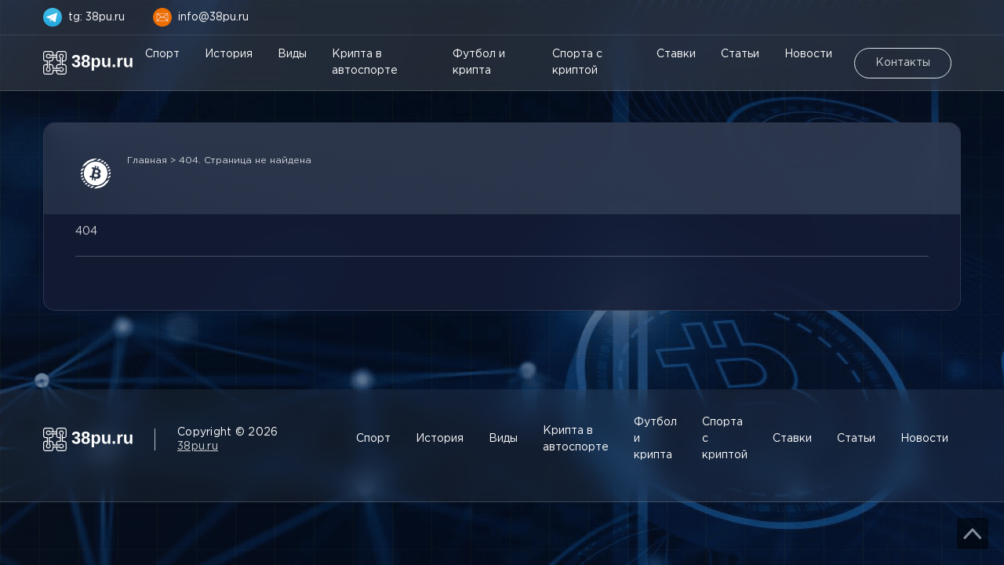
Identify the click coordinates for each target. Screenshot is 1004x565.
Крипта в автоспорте (365, 62)
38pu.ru (197, 446)
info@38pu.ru (213, 17)
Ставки (676, 54)
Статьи (740, 54)
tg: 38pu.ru (96, 17)
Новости (808, 54)
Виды (292, 54)
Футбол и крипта (479, 62)
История (229, 54)
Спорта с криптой (577, 62)
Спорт (162, 54)
